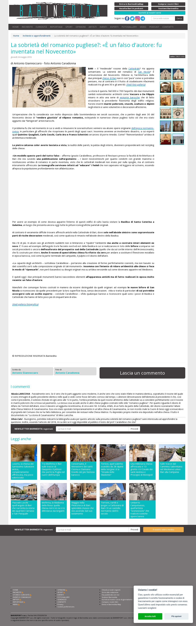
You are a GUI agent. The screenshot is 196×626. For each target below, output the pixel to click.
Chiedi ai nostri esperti (111, 590)
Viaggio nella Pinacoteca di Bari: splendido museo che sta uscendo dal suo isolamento (82, 508)
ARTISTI (93, 26)
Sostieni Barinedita (109, 597)
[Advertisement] (83, 195)
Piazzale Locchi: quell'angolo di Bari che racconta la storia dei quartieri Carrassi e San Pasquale (23, 508)
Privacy (60, 604)
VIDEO (143, 26)
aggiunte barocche (130, 97)
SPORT (69, 26)
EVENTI (103, 26)
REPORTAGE (56, 26)
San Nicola (144, 71)
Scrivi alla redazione (110, 592)
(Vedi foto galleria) (135, 84)
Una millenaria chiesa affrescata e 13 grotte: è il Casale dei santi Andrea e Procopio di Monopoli (141, 469)
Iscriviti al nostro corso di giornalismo (117, 599)
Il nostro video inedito (163, 529)
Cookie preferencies (65, 607)
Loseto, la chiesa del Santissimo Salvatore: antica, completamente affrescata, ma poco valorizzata (23, 470)
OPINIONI (81, 26)
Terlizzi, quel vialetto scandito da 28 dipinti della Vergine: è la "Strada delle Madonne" (112, 469)
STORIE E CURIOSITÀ (21, 595)
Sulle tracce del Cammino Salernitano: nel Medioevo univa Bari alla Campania (171, 467)
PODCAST (154, 26)
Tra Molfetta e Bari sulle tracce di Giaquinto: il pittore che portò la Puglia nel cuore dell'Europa (53, 469)
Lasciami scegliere (147, 608)
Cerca (179, 18)
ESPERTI (114, 26)
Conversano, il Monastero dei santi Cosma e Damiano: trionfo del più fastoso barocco (83, 469)
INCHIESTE (27, 26)
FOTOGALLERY (129, 26)
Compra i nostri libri (110, 602)
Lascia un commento (142, 373)
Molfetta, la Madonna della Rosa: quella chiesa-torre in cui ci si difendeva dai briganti (53, 506)
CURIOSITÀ (41, 26)
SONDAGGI (61, 599)
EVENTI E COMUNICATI (22, 597)
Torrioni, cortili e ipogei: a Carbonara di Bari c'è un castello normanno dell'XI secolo (112, 508)
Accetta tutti (150, 616)
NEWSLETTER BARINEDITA (34, 428)
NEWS (15, 604)
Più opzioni (176, 616)
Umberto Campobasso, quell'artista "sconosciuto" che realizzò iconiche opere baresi (139, 509)
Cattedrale (134, 68)
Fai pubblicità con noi (110, 595)
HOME (15, 26)
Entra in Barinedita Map (111, 604)
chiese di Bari (109, 78)
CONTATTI (167, 26)
